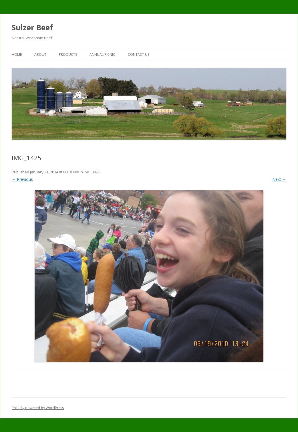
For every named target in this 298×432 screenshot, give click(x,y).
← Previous (22, 179)
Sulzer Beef (32, 27)
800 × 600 (71, 172)
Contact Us (138, 54)
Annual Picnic (102, 54)
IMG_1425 (92, 172)
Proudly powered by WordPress (38, 407)
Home (17, 54)
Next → (279, 179)
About (40, 54)
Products (68, 54)
